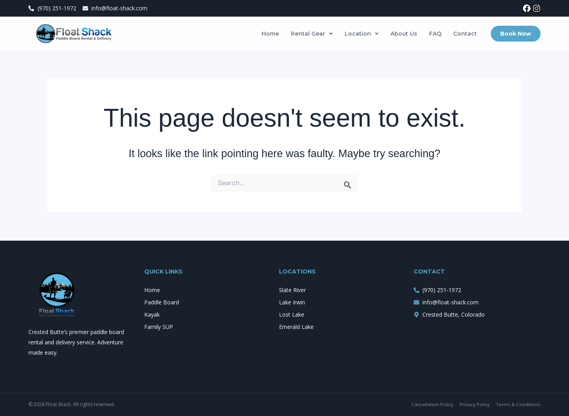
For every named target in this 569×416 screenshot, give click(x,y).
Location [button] (362, 33)
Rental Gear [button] (312, 33)
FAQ (435, 33)
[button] (312, 34)
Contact (465, 33)
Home (270, 33)
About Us (403, 33)
